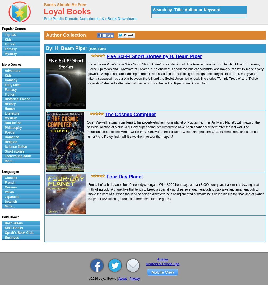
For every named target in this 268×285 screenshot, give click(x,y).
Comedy (11, 80)
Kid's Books (14, 228)
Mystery (11, 54)
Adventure (12, 71)
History (10, 104)
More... (10, 161)
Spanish (11, 201)
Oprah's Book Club (19, 233)
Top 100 (10, 35)
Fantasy (11, 49)
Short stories (14, 151)
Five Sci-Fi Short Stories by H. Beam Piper (154, 56)
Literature (12, 113)
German (11, 187)
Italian (9, 192)
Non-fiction (13, 123)
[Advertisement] (155, 229)
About (122, 279)
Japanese (12, 197)
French (10, 182)
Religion (11, 142)
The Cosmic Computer (130, 114)
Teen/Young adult (18, 156)
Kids (8, 39)
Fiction (10, 44)
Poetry (10, 132)
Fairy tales (12, 85)
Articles (162, 259)
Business (12, 237)
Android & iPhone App (162, 264)
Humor (10, 109)
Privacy (134, 279)
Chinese (11, 178)
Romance (12, 137)
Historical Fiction (17, 99)
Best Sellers (14, 223)
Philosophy (13, 128)
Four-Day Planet (125, 176)
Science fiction (16, 147)
